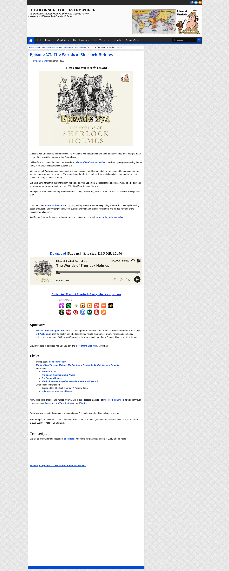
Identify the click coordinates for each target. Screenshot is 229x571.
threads (196, 2)
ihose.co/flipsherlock (113, 400)
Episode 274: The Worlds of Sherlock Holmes (71, 54)
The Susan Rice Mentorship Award (58, 375)
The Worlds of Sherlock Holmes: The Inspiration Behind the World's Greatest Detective (78, 365)
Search (199, 40)
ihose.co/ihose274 (57, 362)
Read (39, 40)
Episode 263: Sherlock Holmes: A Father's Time (65, 388)
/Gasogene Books (58, 330)
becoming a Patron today (110, 217)
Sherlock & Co (49, 371)
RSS (200, 2)
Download (58, 253)
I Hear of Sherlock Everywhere (61, 10)
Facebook (50, 403)
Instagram (70, 403)
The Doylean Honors (51, 378)
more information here (86, 346)
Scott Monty (42, 61)
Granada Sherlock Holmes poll (70, 381)
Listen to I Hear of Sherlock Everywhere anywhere (86, 294)
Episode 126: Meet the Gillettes (57, 391)
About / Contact (100, 40)
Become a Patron (132, 40)
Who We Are (61, 40)
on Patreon (69, 439)
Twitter (83, 403)
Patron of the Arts (53, 205)
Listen (47, 40)
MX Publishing (43, 334)
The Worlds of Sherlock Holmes (91, 162)
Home (31, 40)
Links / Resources (80, 40)
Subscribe (117, 40)
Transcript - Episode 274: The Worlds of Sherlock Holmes (58, 465)
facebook (192, 2)
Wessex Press (43, 330)
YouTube (60, 403)
